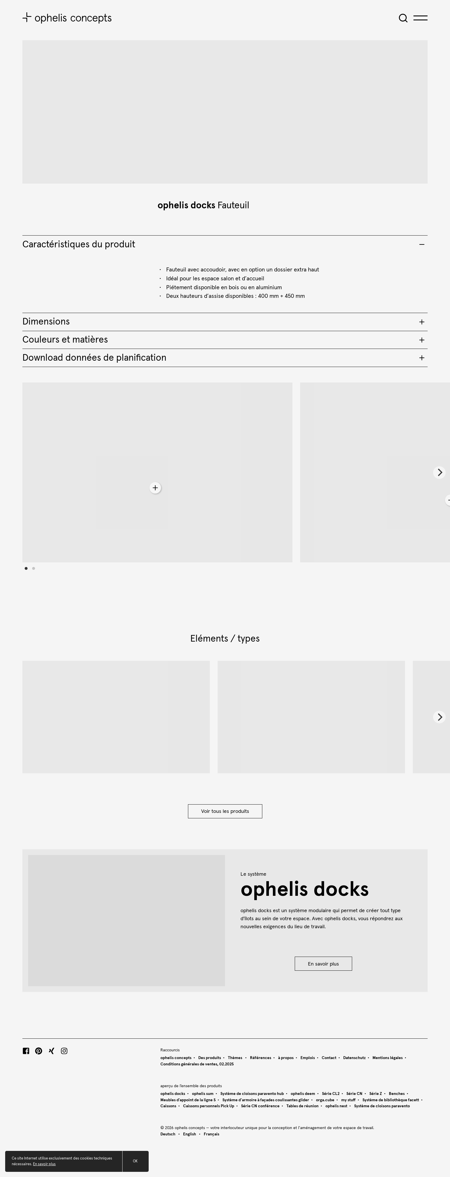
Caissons (168, 1106)
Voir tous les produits (225, 811)
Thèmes (235, 1058)
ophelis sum (203, 1094)
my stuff (348, 1100)
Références (260, 1058)
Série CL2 (331, 1094)
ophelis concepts (175, 1058)
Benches (397, 1094)
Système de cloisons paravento (382, 1106)
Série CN (354, 1094)
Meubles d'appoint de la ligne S (188, 1100)
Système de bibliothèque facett (390, 1100)
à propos (286, 1058)
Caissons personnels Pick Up (208, 1106)
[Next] (439, 472)
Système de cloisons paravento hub (252, 1094)
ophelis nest (336, 1106)
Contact (329, 1058)
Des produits (209, 1058)
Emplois (307, 1058)
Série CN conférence (260, 1106)
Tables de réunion (302, 1106)
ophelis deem (303, 1094)
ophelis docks (186, 205)
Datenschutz (354, 1058)
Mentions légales (388, 1058)
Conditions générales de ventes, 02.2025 (197, 1064)
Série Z (375, 1094)
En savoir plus (323, 964)
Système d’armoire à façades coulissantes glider (265, 1100)
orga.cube (325, 1100)
